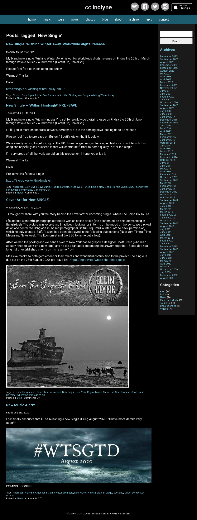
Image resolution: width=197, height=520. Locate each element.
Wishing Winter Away (102, 95)
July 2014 (165, 162)
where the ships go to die (31, 395)
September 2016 (169, 122)
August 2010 (167, 252)
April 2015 (165, 148)
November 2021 (169, 88)
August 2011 (167, 226)
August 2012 (167, 203)
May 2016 (165, 128)
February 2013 (168, 185)
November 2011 (169, 220)
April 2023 (165, 76)
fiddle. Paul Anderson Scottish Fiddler (55, 95)
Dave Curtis (44, 186)
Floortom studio (60, 186)
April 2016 (165, 131)
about (118, 19)
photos (90, 19)
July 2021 (165, 90)
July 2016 (165, 125)
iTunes (86, 186)
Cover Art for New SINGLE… (28, 200)
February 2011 (168, 240)
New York (81, 392)
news (75, 19)
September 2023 (169, 67)
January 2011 (167, 243)
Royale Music (120, 186)
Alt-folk (17, 95)
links (149, 19)
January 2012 (167, 217)
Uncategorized (168, 305)
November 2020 (169, 102)
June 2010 (165, 257)
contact (164, 19)
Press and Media (169, 300)
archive (134, 19)
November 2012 (169, 194)
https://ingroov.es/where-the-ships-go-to (98, 260)
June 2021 (165, 93)
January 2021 (167, 99)
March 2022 (166, 82)
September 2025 (169, 59)
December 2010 (168, 246)
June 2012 (165, 206)
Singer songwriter (138, 186)
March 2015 (166, 151)
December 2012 (168, 191)
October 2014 (167, 160)
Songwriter (12, 189)
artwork (17, 392)
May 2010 (165, 260)
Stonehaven (39, 189)
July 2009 (165, 272)
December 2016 (168, 119)
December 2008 (168, 275)
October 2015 (167, 142)
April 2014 (165, 171)
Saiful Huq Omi (111, 392)
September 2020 (169, 105)
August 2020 (167, 108)
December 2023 (168, 65)
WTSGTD (11, 495)
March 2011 (166, 237)
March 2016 (166, 134)
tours (61, 19)
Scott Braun (138, 392)
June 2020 (165, 113)
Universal (11, 395)
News (20, 98)
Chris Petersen (120, 513)
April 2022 (165, 79)
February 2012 (168, 214)
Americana (41, 492)
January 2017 (167, 116)
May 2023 (165, 73)
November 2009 (169, 269)
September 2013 (169, 180)
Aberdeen (18, 186)
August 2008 (167, 278)
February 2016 (168, 137)
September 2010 (169, 249)
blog (105, 19)
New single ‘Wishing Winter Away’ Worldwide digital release (55, 44)
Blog (19, 397)
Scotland (125, 392)
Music (94, 186)
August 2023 (167, 70)
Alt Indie (29, 492)
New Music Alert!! (20, 405)
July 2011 (165, 229)
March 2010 (166, 266)
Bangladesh (28, 392)
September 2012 (169, 200)
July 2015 (165, 145)
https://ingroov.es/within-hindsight (29, 180)
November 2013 (169, 177)
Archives (167, 49)
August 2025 (167, 62)
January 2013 (167, 188)
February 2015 (168, 154)
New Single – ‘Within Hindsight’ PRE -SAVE (41, 105)
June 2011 (165, 232)
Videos (164, 308)
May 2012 (165, 209)
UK (48, 189)
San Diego (106, 492)
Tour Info (165, 303)
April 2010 (165, 263)
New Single (84, 95)
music (47, 19)
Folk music (67, 492)
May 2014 (165, 168)
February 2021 (168, 96)
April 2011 (165, 234)
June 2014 (165, 165)
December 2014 (168, 157)
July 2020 (165, 111)
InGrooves (76, 186)
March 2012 (166, 211)
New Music (80, 492)
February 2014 (168, 174)
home (32, 19)
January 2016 (167, 139)
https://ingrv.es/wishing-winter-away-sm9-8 (35, 89)
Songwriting (25, 189)
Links (163, 294)
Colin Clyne (28, 95)
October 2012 (167, 197)
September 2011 (169, 223)
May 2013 (165, 183)
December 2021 (168, 85)
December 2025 (168, 56)
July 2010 (165, 255)
